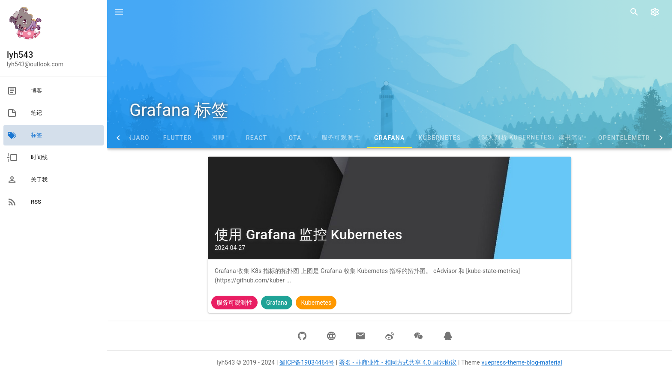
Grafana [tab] (389, 137)
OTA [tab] (294, 137)
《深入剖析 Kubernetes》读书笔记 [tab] (530, 137)
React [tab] (256, 137)
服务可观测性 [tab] (341, 137)
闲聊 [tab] (218, 137)
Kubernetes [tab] (440, 137)
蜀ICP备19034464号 (306, 362)
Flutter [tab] (177, 137)
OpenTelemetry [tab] (626, 137)
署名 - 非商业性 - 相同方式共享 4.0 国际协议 (398, 362)
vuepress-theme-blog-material (521, 362)
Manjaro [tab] (133, 137)
